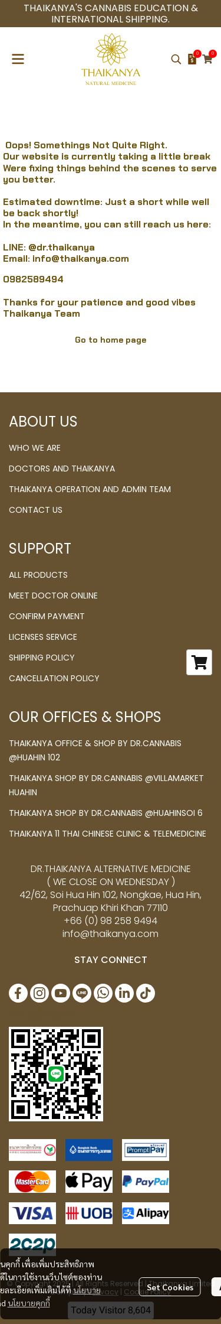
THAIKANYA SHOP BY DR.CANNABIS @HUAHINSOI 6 (106, 813)
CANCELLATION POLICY (54, 678)
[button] (176, 59)
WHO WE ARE (35, 448)
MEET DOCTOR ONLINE (53, 595)
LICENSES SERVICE (43, 637)
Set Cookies (170, 1286)
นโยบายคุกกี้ (29, 1302)
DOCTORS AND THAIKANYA (62, 468)
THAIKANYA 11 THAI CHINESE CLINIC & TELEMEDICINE (107, 834)
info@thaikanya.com (80, 258)
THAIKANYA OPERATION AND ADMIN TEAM (90, 489)
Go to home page (110, 339)
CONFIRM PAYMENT (47, 616)
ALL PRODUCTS (38, 575)
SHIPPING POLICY (42, 657)
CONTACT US (35, 510)
